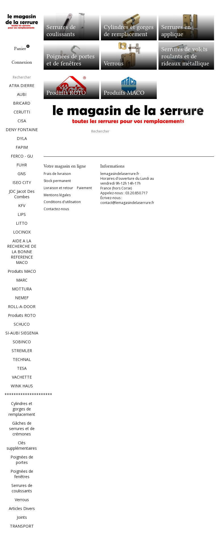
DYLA (22, 138)
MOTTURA (22, 289)
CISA (22, 120)
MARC (21, 280)
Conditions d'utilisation (62, 202)
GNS (22, 173)
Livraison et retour (58, 188)
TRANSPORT (22, 526)
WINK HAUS (22, 386)
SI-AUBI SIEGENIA (21, 333)
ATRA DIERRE (21, 85)
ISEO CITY (21, 182)
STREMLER (22, 350)
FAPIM (22, 147)
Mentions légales (57, 195)
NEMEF (22, 297)
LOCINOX (22, 232)
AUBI (21, 94)
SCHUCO (22, 324)
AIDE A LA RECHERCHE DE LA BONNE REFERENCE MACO (21, 251)
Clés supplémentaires (22, 445)
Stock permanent (57, 181)
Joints (22, 517)
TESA (22, 368)
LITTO (21, 223)
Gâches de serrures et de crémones (22, 428)
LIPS (22, 214)
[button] (187, 116)
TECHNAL (22, 359)
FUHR (21, 165)
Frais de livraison (57, 174)
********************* (22, 394)
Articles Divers (22, 508)
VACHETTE (22, 377)
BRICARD (21, 103)
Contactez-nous (56, 209)
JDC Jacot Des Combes (22, 194)
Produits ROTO (22, 315)
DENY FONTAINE (22, 129)
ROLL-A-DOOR (21, 306)
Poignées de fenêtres (21, 473)
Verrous (22, 499)
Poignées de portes (21, 459)
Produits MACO (22, 271)
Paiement (84, 188)
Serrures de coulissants (21, 488)
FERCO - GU (22, 156)
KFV (21, 205)
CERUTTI (22, 112)
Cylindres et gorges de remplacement (22, 409)
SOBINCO (22, 341)
